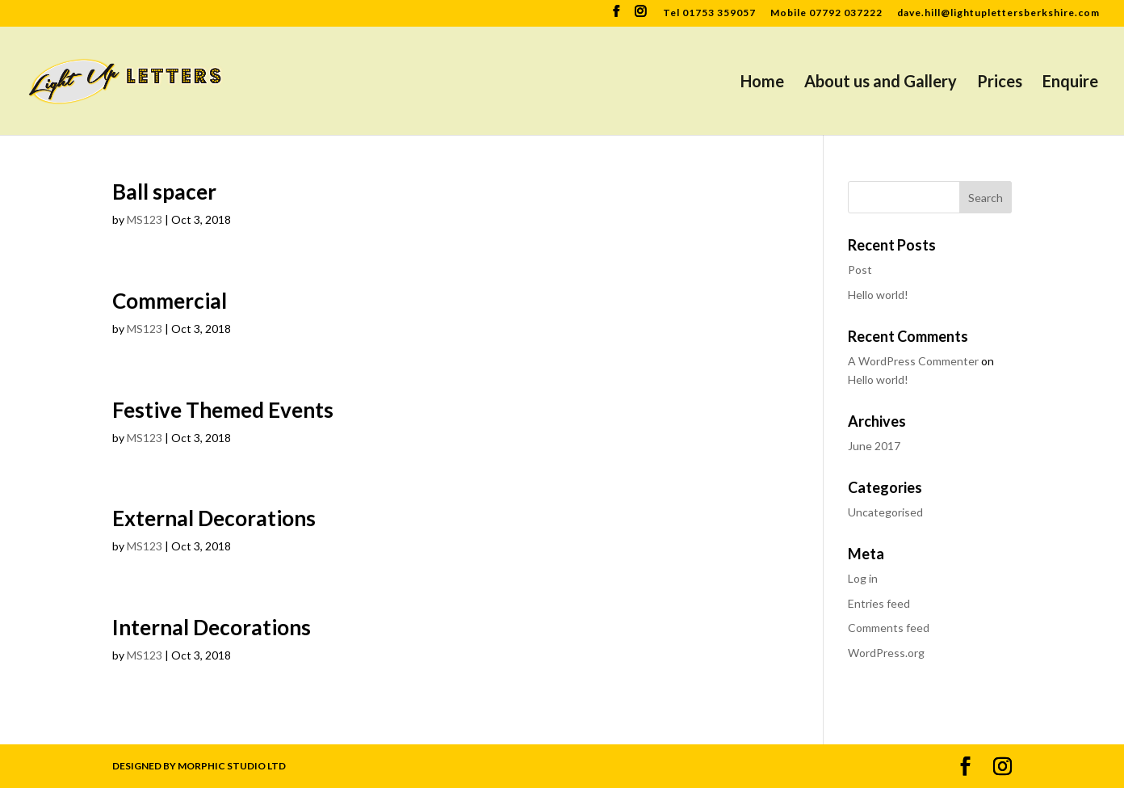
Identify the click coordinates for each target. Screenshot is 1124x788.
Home (762, 83)
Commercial (169, 301)
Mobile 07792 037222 (826, 13)
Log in (863, 578)
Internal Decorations (211, 627)
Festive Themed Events (222, 410)
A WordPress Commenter (913, 361)
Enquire (1070, 83)
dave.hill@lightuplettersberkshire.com (998, 13)
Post (860, 269)
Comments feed (888, 627)
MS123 (144, 219)
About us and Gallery (880, 83)
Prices (999, 83)
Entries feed (879, 603)
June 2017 (874, 446)
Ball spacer (164, 191)
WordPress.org (886, 652)
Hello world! (878, 294)
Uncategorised (885, 512)
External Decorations (214, 518)
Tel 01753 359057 (709, 13)
